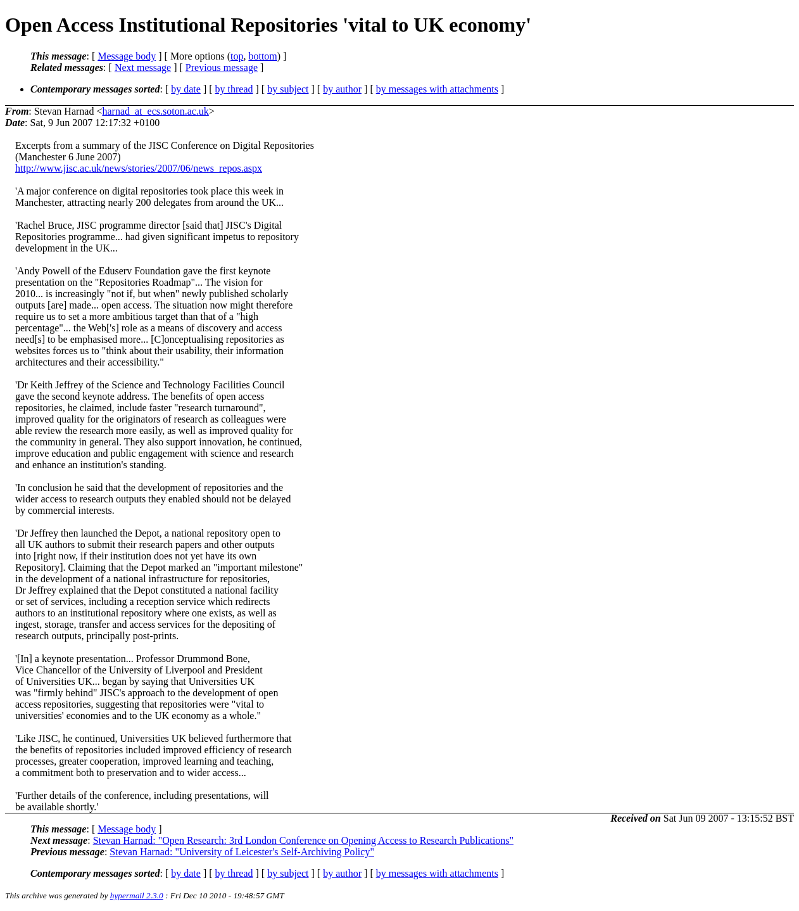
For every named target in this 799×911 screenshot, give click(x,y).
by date (186, 89)
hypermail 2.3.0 (136, 895)
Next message (143, 67)
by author (342, 89)
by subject (287, 89)
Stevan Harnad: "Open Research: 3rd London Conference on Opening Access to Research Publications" (303, 840)
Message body (127, 56)
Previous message (222, 67)
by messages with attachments (437, 89)
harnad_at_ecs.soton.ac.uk (155, 111)
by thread (234, 89)
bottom (262, 56)
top (236, 56)
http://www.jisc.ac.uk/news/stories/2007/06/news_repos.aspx (138, 168)
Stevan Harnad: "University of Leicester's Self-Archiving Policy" (242, 851)
